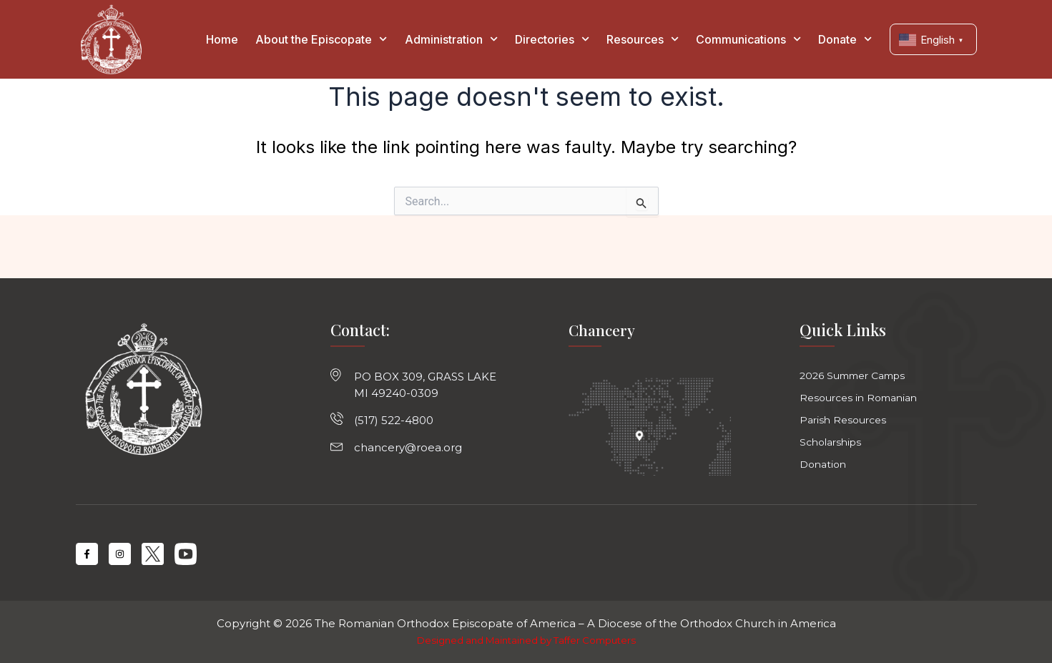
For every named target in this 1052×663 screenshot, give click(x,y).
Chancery (602, 324)
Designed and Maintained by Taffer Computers (526, 640)
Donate (845, 39)
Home (222, 39)
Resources (642, 39)
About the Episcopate (321, 39)
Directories (552, 39)
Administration (451, 39)
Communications (748, 39)
